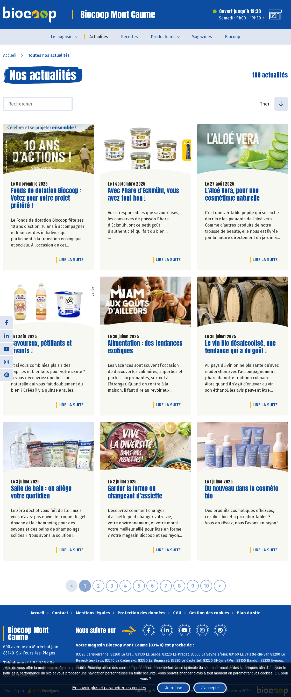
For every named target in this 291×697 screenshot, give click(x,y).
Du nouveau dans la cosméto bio (241, 492)
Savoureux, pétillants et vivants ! (41, 347)
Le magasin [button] (62, 36)
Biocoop (232, 36)
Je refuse (173, 688)
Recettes (129, 36)
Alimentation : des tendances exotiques (145, 347)
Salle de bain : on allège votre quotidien (41, 492)
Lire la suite (72, 259)
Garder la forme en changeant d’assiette (137, 492)
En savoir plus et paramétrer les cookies (109, 688)
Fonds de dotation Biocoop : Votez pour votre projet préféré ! (46, 198)
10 (206, 586)
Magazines (201, 36)
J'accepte (210, 688)
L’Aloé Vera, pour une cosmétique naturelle (234, 194)
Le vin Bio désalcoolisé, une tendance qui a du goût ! (240, 347)
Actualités (98, 36)
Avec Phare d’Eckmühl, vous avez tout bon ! (143, 194)
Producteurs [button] (163, 36)
